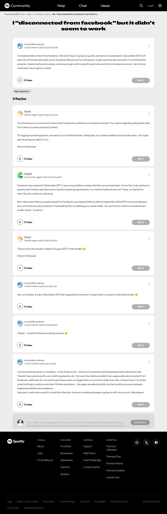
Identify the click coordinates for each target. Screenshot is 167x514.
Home (21, 14)
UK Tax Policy (13, 507)
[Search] (141, 6)
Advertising (66, 460)
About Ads (85, 501)
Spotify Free (112, 477)
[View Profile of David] (27, 111)
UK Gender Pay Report (34, 507)
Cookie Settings (67, 501)
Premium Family (114, 463)
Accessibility (100, 501)
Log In (151, 5)
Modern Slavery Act (119, 501)
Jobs (40, 453)
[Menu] (160, 6)
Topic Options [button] (21, 91)
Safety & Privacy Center (27, 501)
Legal (9, 501)
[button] (149, 46)
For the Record (45, 460)
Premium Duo (113, 456)
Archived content (42, 14)
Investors (65, 467)
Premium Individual (111, 448)
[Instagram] (136, 442)
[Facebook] (156, 442)
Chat (83, 5)
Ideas (105, 5)
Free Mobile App (92, 460)
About (40, 446)
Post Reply (140, 422)
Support (87, 446)
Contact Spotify (91, 467)
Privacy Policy (49, 501)
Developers (66, 453)
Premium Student (115, 470)
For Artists (65, 446)
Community (17, 5)
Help (61, 5)
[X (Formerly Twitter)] (146, 442)
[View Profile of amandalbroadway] (34, 44)
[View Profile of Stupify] (28, 173)
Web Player (89, 453)
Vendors (64, 474)
